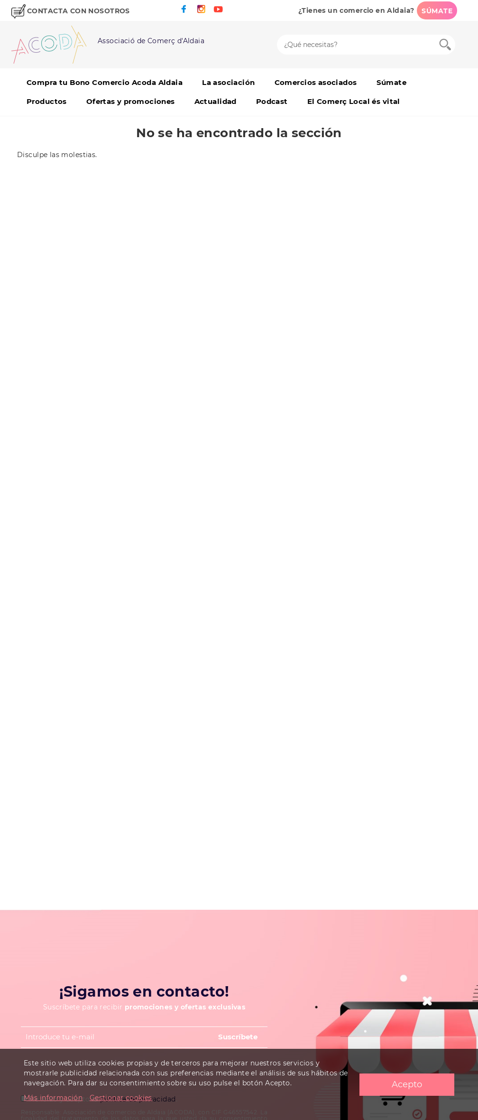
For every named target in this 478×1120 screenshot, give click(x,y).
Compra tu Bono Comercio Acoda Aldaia (105, 82)
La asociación (228, 82)
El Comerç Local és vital (353, 101)
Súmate (392, 82)
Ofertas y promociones (130, 101)
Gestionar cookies (121, 1097)
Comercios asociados (316, 82)
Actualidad (215, 101)
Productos (47, 101)
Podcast (272, 101)
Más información (53, 1097)
